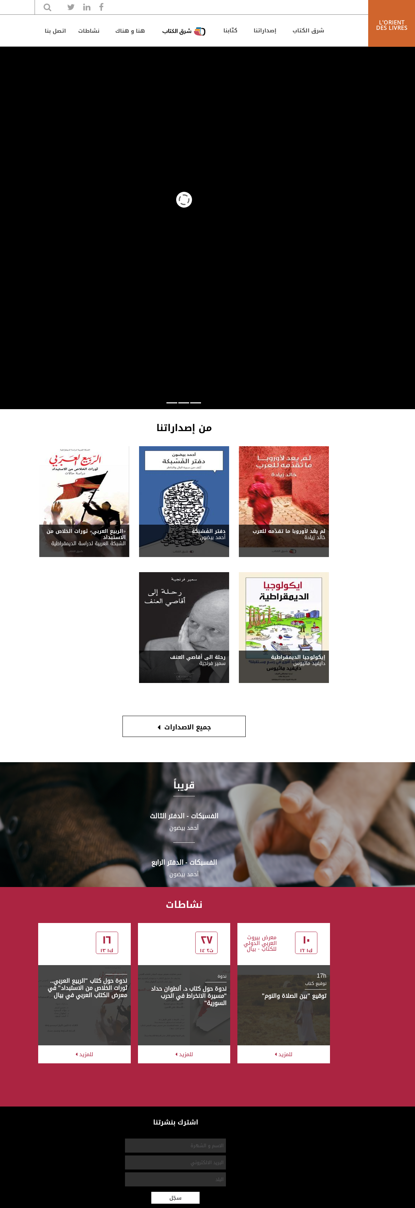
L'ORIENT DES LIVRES (391, 25)
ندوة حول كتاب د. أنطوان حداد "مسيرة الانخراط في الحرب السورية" (189, 996)
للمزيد (284, 1054)
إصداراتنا (265, 31)
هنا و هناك (130, 31)
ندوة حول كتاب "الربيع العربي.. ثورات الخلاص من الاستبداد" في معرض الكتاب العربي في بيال (87, 988)
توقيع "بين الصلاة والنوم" (294, 995)
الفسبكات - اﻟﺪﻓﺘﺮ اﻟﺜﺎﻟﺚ (184, 816)
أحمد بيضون (184, 827)
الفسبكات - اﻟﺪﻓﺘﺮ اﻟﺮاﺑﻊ (184, 862)
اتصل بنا (55, 31)
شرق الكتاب (308, 31)
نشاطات (88, 31)
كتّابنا (230, 31)
